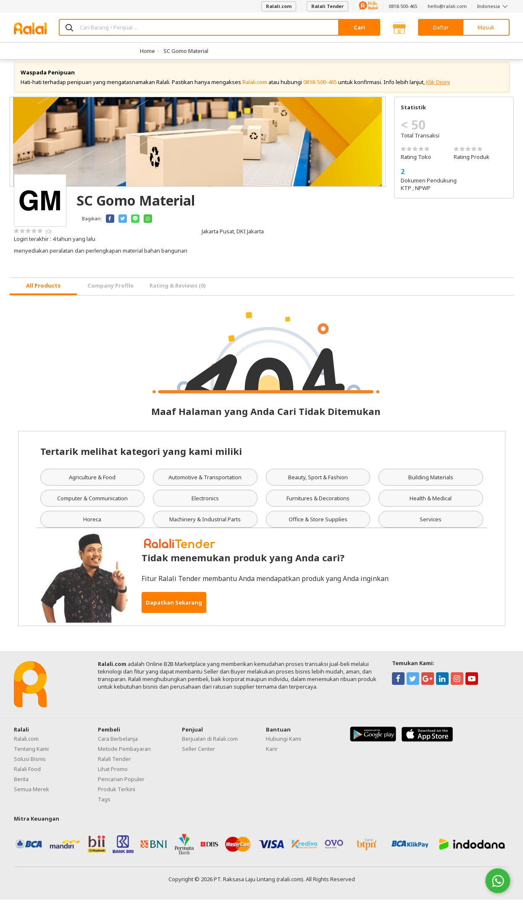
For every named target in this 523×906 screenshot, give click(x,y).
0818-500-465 (403, 6)
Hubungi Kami (283, 745)
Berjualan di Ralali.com (210, 745)
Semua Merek (31, 795)
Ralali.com (279, 6)
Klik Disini (438, 88)
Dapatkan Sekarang (174, 609)
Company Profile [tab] (110, 292)
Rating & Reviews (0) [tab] (178, 292)
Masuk (486, 27)
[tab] (43, 292)
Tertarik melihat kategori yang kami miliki (141, 457)
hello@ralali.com (447, 6)
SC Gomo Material (185, 51)
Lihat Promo (113, 775)
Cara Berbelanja (118, 745)
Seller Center (198, 755)
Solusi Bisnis (30, 765)
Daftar (441, 27)
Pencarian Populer (121, 785)
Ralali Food (27, 775)
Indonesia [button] (493, 6)
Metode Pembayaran (124, 755)
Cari (359, 27)
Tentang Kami (31, 755)
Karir (272, 755)
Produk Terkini (116, 795)
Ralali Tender (327, 6)
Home (147, 51)
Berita (21, 785)
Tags (104, 805)
